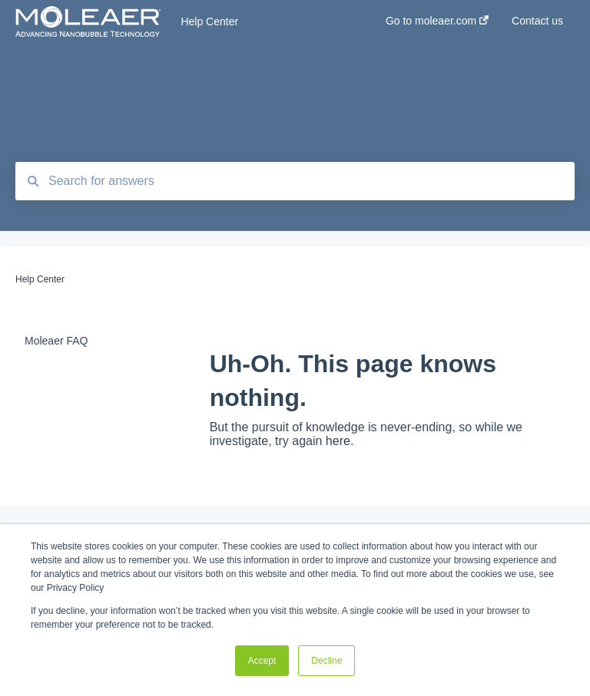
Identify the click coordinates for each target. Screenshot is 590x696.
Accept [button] (262, 660)
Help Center (209, 21)
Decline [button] (326, 660)
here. (339, 440)
